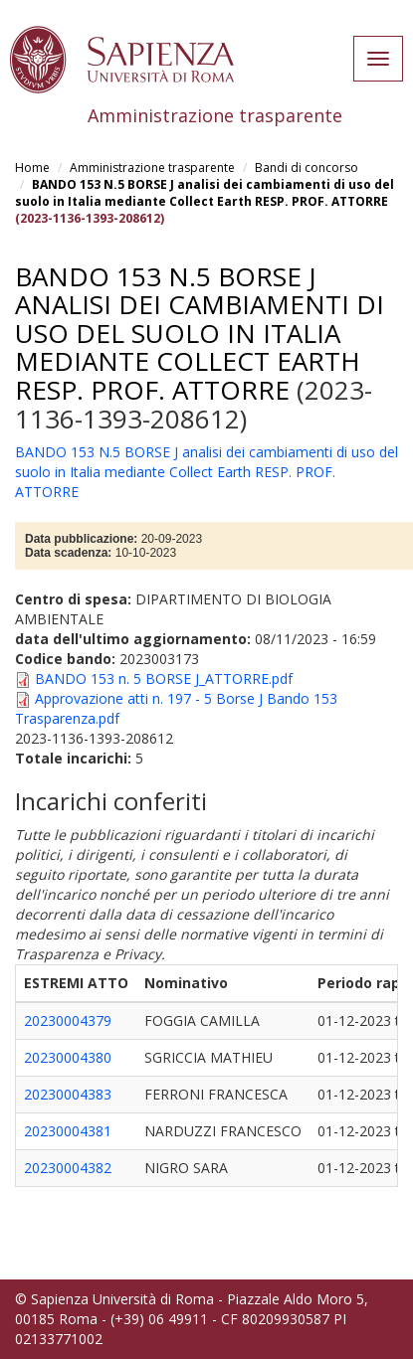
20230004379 (67, 1020)
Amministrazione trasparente (152, 167)
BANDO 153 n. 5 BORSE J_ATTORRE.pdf (164, 678)
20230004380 (67, 1057)
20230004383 (67, 1094)
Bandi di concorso (306, 167)
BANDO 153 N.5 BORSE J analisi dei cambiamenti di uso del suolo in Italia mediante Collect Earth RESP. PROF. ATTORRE (204, 193)
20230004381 (67, 1130)
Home (32, 167)
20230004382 (67, 1167)
